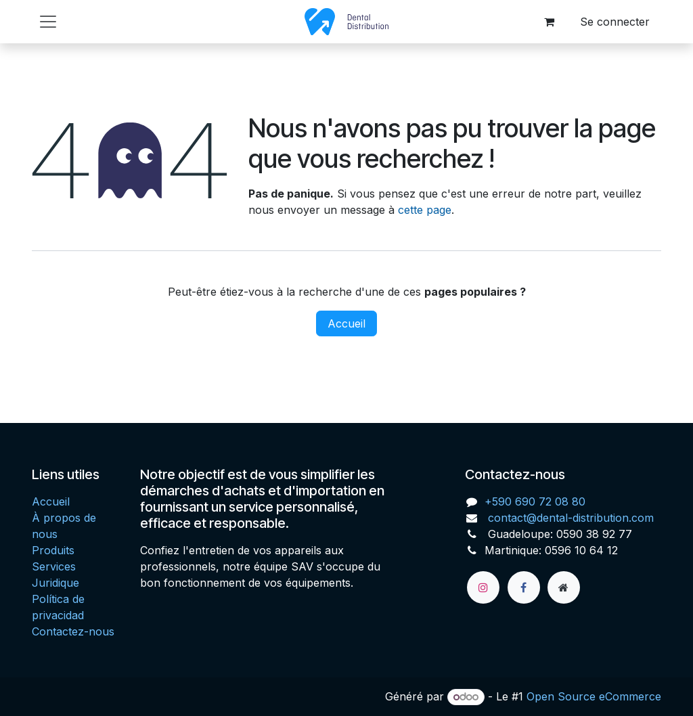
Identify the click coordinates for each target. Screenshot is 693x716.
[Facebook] (524, 587)
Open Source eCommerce (594, 696)
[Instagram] (483, 587)
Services (54, 566)
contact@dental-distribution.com (569, 517)
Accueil (346, 323)
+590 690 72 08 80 (535, 501)
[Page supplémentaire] (563, 587)
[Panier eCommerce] (549, 21)
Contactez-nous (73, 631)
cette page (424, 210)
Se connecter (615, 21)
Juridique (55, 582)
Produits (53, 550)
